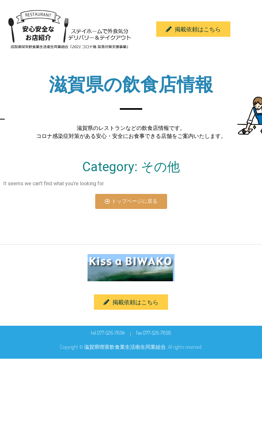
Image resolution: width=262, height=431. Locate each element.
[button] (193, 29)
